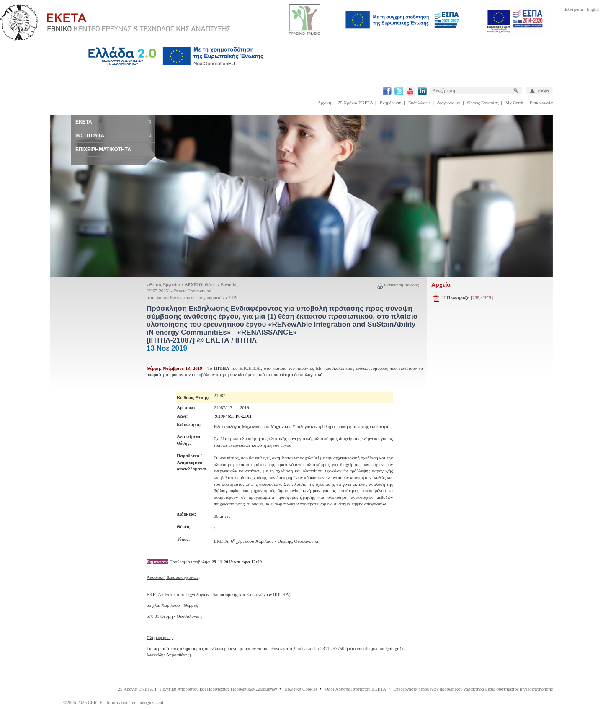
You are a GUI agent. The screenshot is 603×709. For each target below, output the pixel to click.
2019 (232, 297)
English (594, 9)
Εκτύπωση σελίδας (397, 284)
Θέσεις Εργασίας (483, 102)
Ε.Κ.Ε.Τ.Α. (250, 368)
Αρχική (324, 102)
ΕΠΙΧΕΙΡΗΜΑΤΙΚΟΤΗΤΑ (103, 149)
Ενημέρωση (391, 102)
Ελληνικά (573, 9)
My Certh (514, 102)
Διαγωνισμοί (449, 102)
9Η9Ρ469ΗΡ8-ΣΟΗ (233, 415)
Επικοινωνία (541, 102)
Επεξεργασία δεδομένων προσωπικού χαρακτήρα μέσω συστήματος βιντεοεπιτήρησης (473, 688)
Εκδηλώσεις (419, 102)
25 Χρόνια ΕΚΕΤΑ (355, 102)
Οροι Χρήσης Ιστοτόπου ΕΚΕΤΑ (355, 688)
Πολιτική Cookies (300, 688)
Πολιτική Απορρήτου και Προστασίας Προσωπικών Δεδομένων (218, 688)
